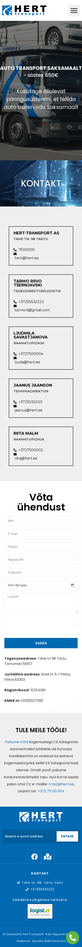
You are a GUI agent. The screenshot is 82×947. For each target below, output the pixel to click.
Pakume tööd (16, 741)
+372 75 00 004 (51, 791)
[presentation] (37, 625)
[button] (74, 10)
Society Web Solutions (49, 941)
